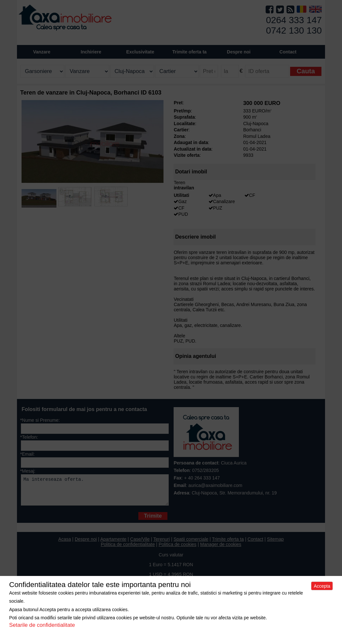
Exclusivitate (140, 51)
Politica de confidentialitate (128, 549)
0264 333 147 (294, 20)
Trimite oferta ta (189, 51)
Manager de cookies (220, 549)
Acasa (64, 544)
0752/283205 (205, 470)
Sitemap (275, 544)
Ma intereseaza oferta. (95, 492)
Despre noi (86, 544)
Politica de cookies (177, 549)
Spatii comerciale (191, 544)
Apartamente (113, 544)
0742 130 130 (294, 30)
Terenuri (161, 544)
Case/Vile (140, 544)
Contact (287, 51)
